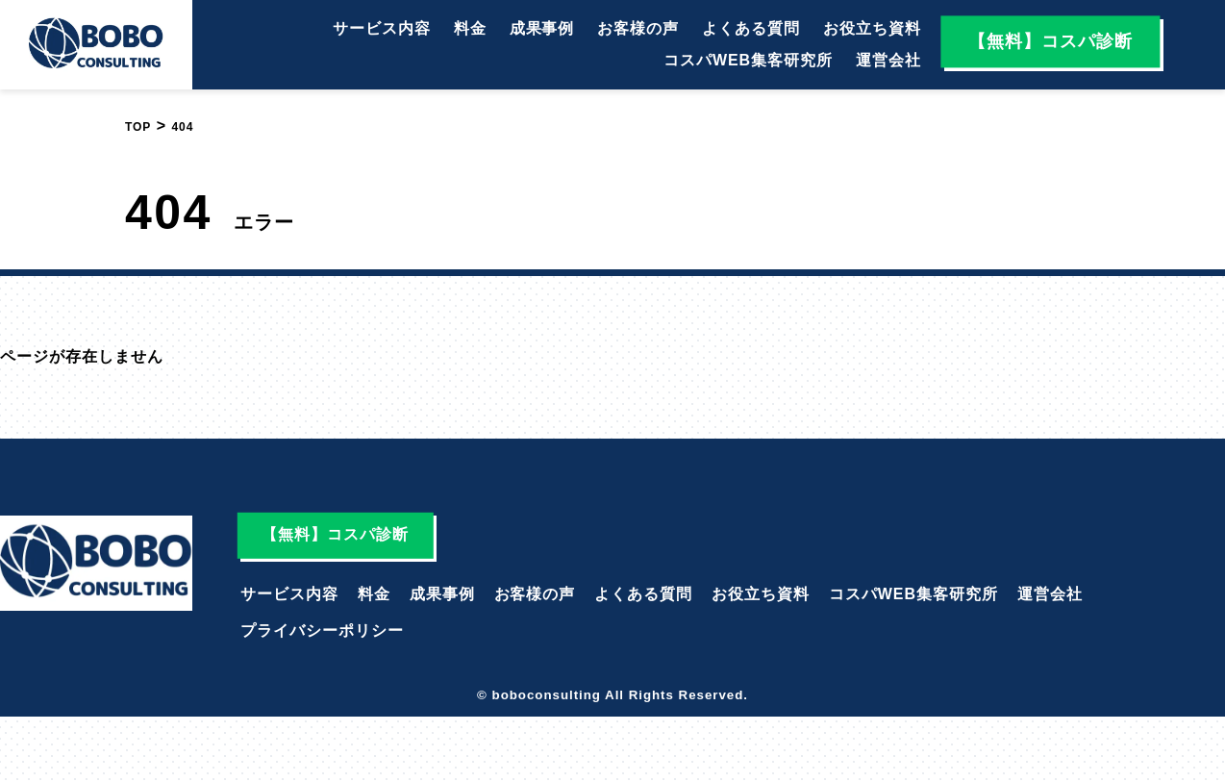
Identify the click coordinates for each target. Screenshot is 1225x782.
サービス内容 (382, 28)
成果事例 (542, 28)
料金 (470, 28)
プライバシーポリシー (322, 630)
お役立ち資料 (872, 28)
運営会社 (888, 60)
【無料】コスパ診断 (1050, 41)
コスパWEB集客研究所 (748, 60)
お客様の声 (638, 28)
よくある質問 (751, 28)
